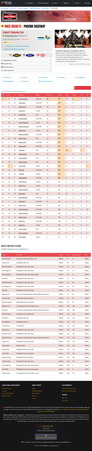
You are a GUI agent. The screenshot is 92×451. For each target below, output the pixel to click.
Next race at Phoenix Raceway (14, 49)
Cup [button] (54, 3)
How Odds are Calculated (69, 391)
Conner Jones (23, 229)
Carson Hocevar (23, 209)
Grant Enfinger (23, 118)
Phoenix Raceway (11, 36)
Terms (33, 398)
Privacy (34, 396)
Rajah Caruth (22, 142)
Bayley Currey (23, 217)
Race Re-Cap (6, 64)
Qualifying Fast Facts (8, 60)
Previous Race (71, 19)
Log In (87, 3)
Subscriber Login (6, 388)
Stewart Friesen (23, 189)
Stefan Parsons (23, 213)
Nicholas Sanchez (24, 134)
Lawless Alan (22, 146)
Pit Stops (61, 77)
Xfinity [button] (65, 3)
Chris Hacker (22, 237)
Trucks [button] (76, 3)
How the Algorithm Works (69, 388)
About (34, 388)
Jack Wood (22, 201)
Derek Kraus (22, 205)
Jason (64, 398)
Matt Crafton (22, 138)
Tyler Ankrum (22, 182)
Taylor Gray (22, 185)
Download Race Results (82, 88)
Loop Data (43, 77)
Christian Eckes (23, 99)
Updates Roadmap (37, 391)
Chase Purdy (22, 107)
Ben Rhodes (22, 114)
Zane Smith (22, 193)
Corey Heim (22, 166)
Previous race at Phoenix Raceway (17, 46)
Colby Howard (23, 178)
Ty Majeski (22, 150)
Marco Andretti (23, 233)
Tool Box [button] (29, 3)
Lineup (24, 77)
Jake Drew (22, 225)
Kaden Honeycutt (24, 126)
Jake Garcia (22, 103)
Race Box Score (7, 67)
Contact (4, 391)
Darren (65, 400)
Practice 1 (25, 81)
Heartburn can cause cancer (46, 437)
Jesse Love (22, 111)
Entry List (7, 77)
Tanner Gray (22, 130)
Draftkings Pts (8, 81)
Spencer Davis (23, 162)
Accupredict (80, 77)
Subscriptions (36, 393)
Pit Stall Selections (46, 81)
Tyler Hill (21, 174)
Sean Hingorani (23, 197)
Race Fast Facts (7, 70)
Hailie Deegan (23, 154)
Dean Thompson (23, 122)
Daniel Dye (22, 221)
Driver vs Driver (6, 396)
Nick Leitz (21, 170)
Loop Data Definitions (8, 393)
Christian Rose (23, 158)
